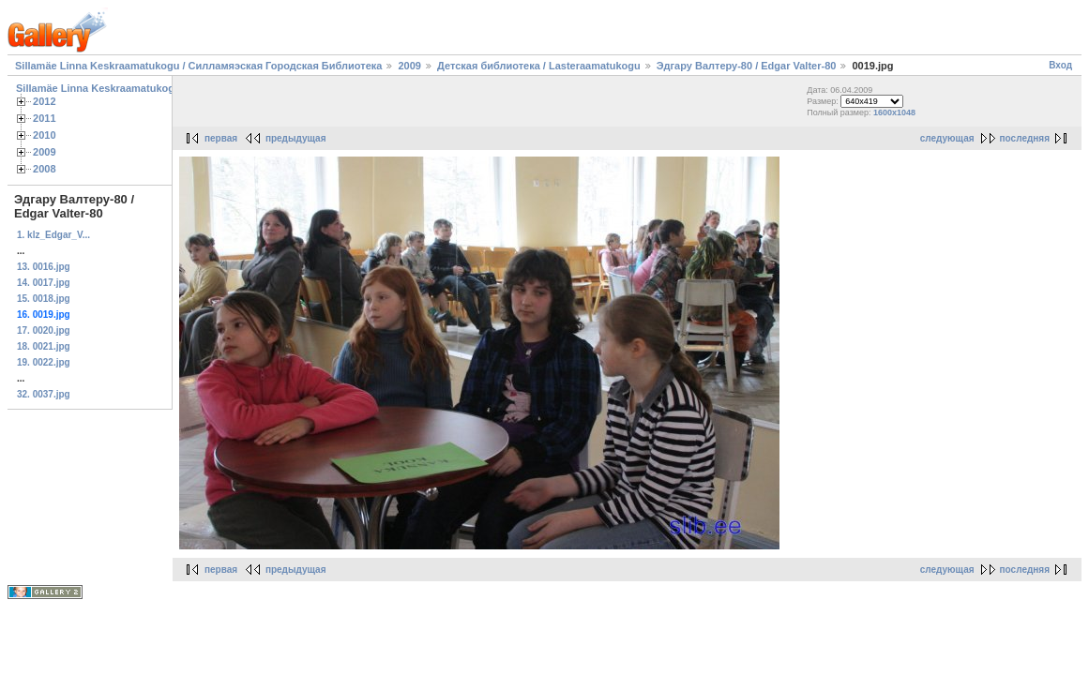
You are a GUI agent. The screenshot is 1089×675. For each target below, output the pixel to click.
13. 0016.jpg (43, 267)
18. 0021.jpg (43, 346)
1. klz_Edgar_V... (53, 235)
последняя (1025, 138)
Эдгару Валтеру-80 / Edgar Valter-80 (747, 65)
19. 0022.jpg (43, 362)
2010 (44, 135)
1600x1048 (894, 112)
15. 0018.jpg (43, 298)
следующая (947, 138)
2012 (44, 101)
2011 (44, 118)
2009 (409, 65)
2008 (44, 168)
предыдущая (295, 138)
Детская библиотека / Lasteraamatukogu (539, 65)
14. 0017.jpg (43, 283)
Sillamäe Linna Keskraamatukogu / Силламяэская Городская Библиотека (198, 65)
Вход (1060, 65)
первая (220, 138)
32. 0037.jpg (43, 394)
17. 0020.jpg (43, 330)
